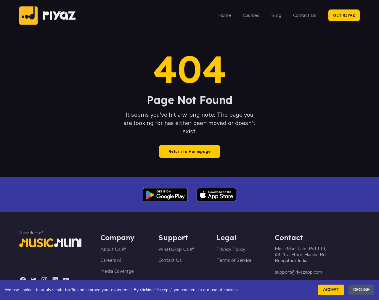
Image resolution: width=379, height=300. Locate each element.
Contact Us (305, 15)
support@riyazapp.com (298, 272)
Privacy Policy (230, 249)
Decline (361, 290)
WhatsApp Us (176, 249)
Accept (331, 290)
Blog (276, 15)
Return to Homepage (189, 151)
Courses (251, 15)
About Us (113, 249)
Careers (110, 260)
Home (224, 15)
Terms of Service (234, 260)
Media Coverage (117, 271)
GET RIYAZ (344, 15)
